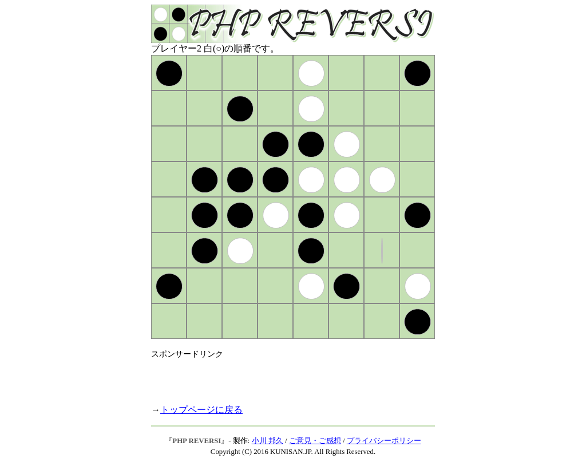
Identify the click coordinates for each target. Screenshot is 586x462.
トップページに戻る (201, 409)
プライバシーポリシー (384, 441)
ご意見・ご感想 (315, 441)
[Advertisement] (285, 377)
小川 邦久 (267, 441)
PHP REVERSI (196, 441)
